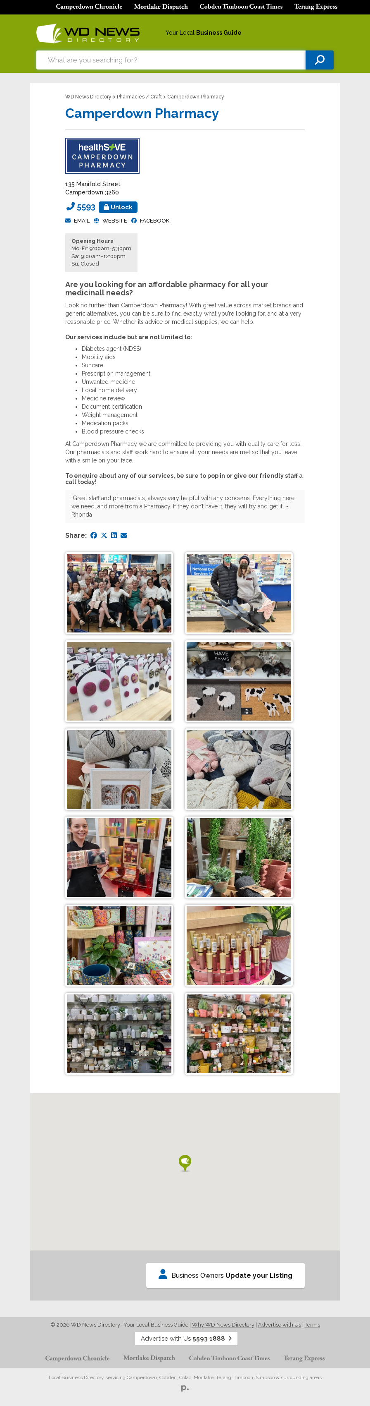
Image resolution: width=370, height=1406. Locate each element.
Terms (312, 1325)
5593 (107, 206)
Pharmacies (131, 97)
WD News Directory (88, 97)
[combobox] (171, 59)
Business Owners (225, 1274)
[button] (185, 1163)
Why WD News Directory (223, 1325)
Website (114, 221)
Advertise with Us (279, 1325)
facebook (154, 221)
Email (82, 221)
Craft (156, 97)
